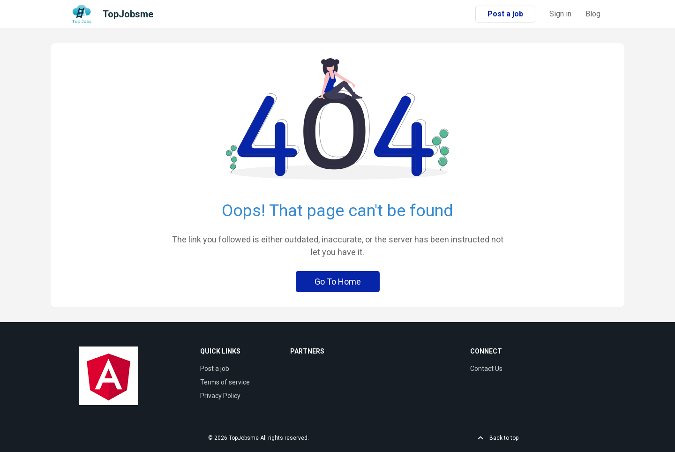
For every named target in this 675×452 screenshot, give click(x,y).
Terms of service (225, 382)
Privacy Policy (220, 395)
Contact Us (486, 368)
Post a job (505, 13)
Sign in (560, 13)
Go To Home (338, 281)
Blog (592, 13)
